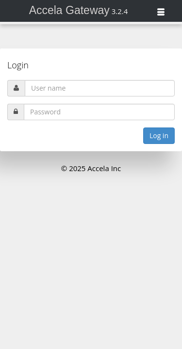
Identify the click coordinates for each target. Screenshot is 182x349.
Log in (158, 135)
